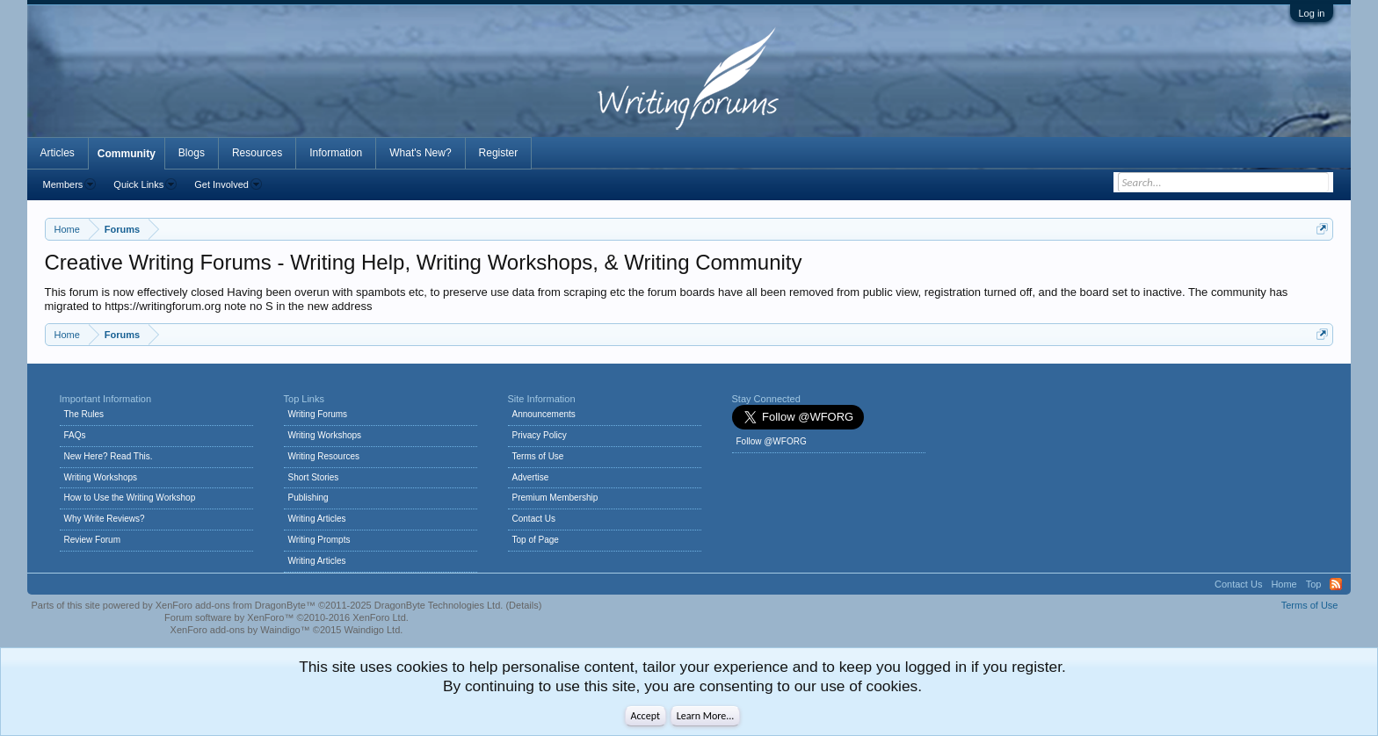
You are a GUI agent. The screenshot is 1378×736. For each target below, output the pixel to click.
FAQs (75, 435)
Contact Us (533, 518)
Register (499, 153)
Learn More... (706, 716)
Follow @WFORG (771, 441)
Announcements (544, 414)
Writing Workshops (101, 477)
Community (127, 154)
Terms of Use (538, 456)
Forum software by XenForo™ (286, 617)
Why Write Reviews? (104, 518)
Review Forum (92, 540)
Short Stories (313, 477)
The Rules (84, 414)
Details (524, 605)
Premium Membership (555, 497)
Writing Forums (318, 414)
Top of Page (535, 540)
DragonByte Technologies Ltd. (439, 605)
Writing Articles (317, 518)
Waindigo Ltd (372, 629)
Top (1314, 584)
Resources (257, 153)
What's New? (420, 153)
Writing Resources (324, 456)
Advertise (530, 477)
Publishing (308, 497)
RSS (1336, 584)
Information (335, 153)
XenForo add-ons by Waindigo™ (240, 629)
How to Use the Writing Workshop (130, 497)
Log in (1312, 13)
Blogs (191, 153)
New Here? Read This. (108, 456)
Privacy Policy (539, 435)
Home (1283, 584)
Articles (57, 153)
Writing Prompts (319, 540)
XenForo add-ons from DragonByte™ (235, 605)
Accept (645, 716)
